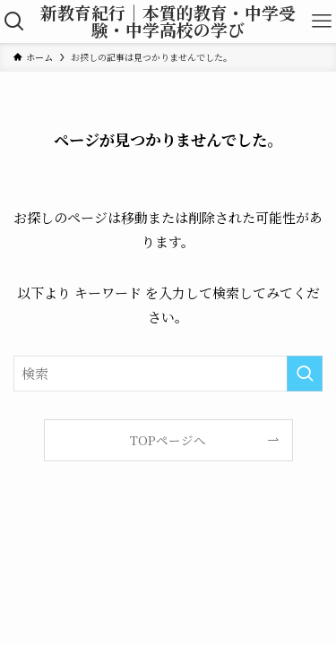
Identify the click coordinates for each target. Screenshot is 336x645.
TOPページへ (168, 440)
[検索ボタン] (14, 21)
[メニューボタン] (322, 21)
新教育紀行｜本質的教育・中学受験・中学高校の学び (168, 21)
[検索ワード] (168, 373)
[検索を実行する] (305, 373)
